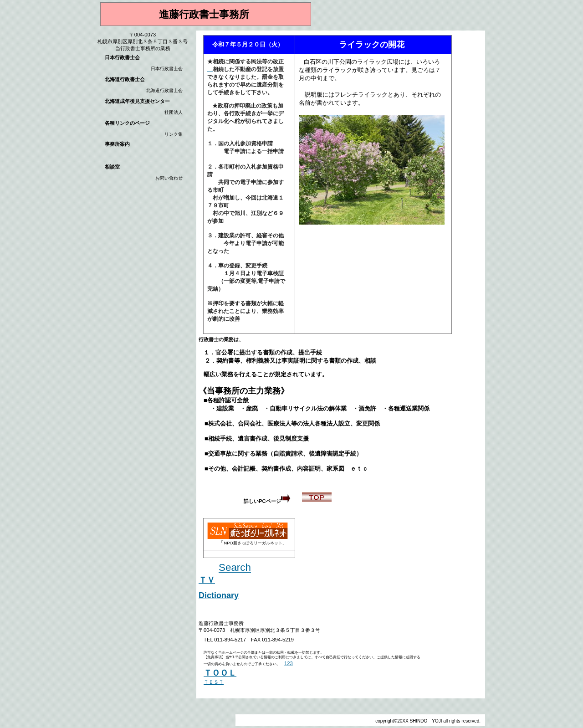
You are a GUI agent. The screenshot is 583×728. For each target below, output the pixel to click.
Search (235, 567)
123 (288, 663)
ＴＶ (207, 579)
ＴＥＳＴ (214, 682)
